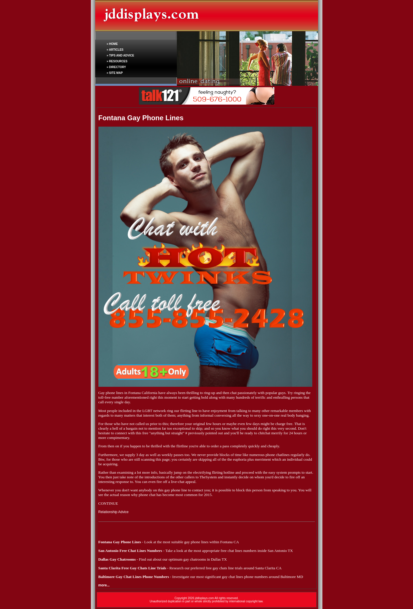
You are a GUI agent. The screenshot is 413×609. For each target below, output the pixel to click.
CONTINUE (108, 503)
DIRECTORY (117, 67)
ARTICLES (116, 49)
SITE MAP (116, 72)
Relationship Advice (113, 512)
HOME (113, 43)
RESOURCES (118, 61)
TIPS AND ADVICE (121, 55)
